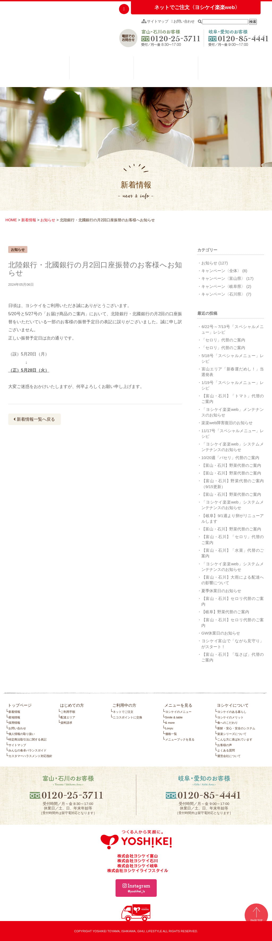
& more (170, 722)
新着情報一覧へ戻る (34, 419)
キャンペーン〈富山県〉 (223, 278)
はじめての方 (37, 69)
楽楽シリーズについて (231, 733)
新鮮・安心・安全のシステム (236, 728)
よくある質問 (226, 750)
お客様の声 (224, 745)
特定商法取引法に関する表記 (27, 739)
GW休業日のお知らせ (220, 633)
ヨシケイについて (230, 69)
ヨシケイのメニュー (178, 711)
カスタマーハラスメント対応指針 (30, 756)
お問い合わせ (183, 21)
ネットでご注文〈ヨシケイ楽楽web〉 (197, 7)
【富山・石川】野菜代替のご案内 (231, 465)
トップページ (20, 705)
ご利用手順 (68, 711)
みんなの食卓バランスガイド (27, 750)
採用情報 (14, 722)
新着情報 (28, 220)
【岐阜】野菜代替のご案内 (225, 611)
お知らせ (47, 220)
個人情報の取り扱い (21, 733)
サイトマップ (155, 21)
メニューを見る (166, 69)
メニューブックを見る (179, 739)
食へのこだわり (227, 722)
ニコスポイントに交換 (127, 717)
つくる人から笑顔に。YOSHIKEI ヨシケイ (43, 28)
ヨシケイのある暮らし (231, 711)
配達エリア (68, 717)
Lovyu (169, 728)
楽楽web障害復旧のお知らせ (227, 422)
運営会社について (229, 756)
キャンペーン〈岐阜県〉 (223, 286)
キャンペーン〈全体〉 (221, 270)
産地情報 (14, 717)
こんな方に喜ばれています (234, 739)
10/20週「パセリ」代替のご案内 (230, 457)
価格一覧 (171, 733)
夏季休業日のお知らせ (221, 590)
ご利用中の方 (102, 69)
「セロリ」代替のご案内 (223, 340)
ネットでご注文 (123, 711)
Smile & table (174, 717)
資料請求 (66, 722)
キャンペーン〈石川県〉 (223, 294)
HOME (11, 220)
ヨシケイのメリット (230, 717)
